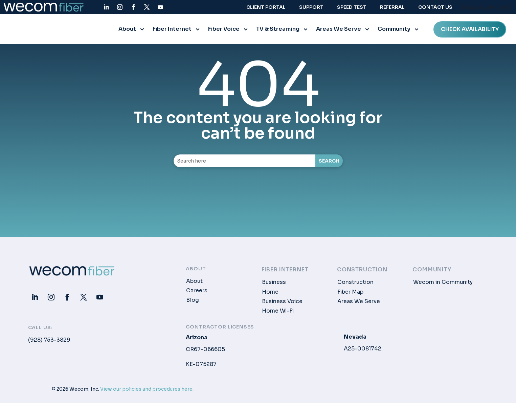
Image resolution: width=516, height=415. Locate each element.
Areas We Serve (338, 31)
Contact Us (435, 7)
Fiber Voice (224, 31)
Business (274, 284)
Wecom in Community (443, 284)
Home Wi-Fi (278, 313)
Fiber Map (350, 293)
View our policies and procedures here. (147, 391)
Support (311, 7)
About (127, 31)
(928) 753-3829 (49, 342)
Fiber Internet (172, 31)
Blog (192, 302)
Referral (392, 7)
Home (270, 293)
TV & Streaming (277, 31)
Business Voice (282, 303)
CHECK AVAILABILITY (470, 31)
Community (394, 31)
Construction (355, 284)
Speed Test (351, 7)
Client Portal (266, 7)
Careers (196, 292)
